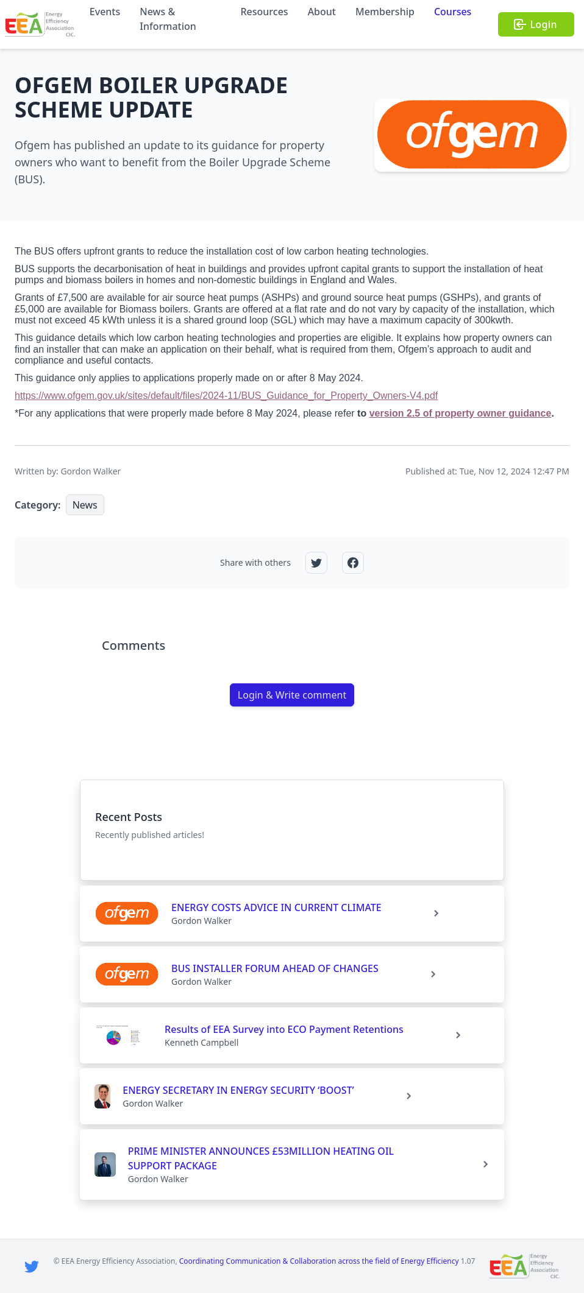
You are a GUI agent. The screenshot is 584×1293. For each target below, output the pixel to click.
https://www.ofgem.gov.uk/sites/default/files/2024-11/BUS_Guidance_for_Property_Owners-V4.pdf (226, 395)
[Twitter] (31, 1266)
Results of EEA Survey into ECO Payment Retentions (284, 1029)
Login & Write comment (292, 695)
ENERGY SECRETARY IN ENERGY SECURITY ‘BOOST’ (238, 1090)
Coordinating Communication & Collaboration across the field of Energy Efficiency (319, 1261)
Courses (452, 11)
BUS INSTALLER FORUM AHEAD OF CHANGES (275, 968)
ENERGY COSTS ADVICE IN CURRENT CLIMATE (276, 907)
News (85, 505)
